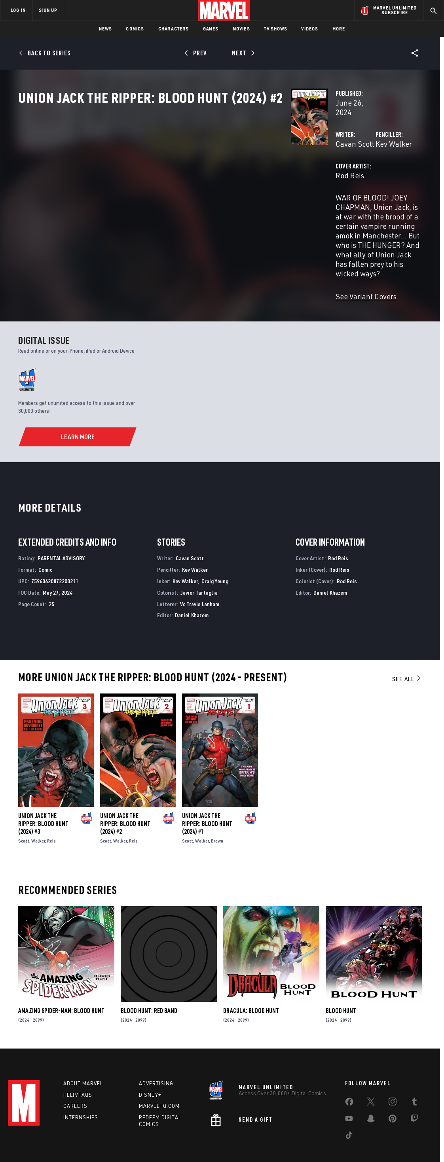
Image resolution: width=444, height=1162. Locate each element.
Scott (23, 810)
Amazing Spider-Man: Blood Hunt (61, 980)
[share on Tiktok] (349, 1110)
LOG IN (18, 10)
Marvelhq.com (159, 1079)
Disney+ (150, 1068)
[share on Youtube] (349, 1093)
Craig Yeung (214, 550)
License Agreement (309, 1143)
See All (406, 648)
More (338, 29)
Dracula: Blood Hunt (251, 980)
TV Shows (275, 29)
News (105, 29)
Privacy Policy (71, 1143)
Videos (309, 29)
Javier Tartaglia (199, 561)
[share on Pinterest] (393, 1093)
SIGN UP (48, 10)
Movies (241, 29)
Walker (38, 810)
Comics (135, 29)
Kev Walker (298, 169)
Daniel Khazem (192, 584)
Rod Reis (159, 200)
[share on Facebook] (349, 1077)
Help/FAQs (77, 1068)
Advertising (156, 1056)
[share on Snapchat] (371, 1093)
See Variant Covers (175, 264)
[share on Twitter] (371, 1076)
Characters (173, 29)
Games (210, 29)
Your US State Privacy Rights (124, 1143)
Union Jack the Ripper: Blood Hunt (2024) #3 (43, 793)
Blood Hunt (341, 980)
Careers (75, 1079)
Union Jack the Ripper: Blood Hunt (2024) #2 (125, 793)
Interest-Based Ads (358, 1143)
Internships (80, 1090)
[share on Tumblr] (414, 1076)
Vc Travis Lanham (199, 573)
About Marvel (83, 1056)
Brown (217, 810)
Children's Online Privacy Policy (247, 1143)
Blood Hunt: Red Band (149, 980)
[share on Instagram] (393, 1076)
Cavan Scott (164, 169)
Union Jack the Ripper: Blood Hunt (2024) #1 (207, 793)
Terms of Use (35, 1143)
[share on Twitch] (414, 1093)
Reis (51, 810)
